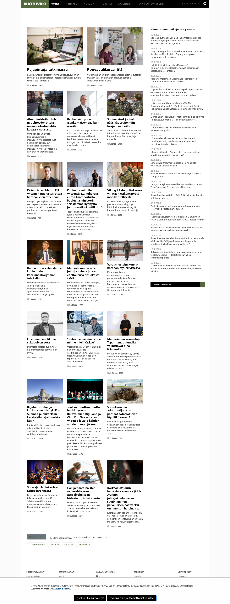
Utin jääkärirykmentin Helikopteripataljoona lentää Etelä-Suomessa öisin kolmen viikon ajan (176, 186)
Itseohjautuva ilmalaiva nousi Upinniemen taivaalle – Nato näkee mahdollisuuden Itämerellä (177, 229)
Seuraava (68, 544)
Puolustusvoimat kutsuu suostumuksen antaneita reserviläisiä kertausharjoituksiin (175, 207)
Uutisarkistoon (162, 284)
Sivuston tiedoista (61, 588)
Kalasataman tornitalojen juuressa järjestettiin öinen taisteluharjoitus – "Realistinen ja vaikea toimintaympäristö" (176, 255)
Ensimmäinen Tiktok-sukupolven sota (41, 340)
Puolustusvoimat (33, 576)
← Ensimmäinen (37, 544)
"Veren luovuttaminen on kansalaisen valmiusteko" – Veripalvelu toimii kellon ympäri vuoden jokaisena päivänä (177, 268)
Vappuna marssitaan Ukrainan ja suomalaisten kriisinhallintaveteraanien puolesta (173, 80)
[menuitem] (56, 3)
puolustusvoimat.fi (189, 3)
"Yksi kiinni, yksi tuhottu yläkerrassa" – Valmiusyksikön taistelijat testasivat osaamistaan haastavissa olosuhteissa (174, 68)
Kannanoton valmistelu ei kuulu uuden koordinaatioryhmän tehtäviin (45, 273)
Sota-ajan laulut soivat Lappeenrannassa (42, 489)
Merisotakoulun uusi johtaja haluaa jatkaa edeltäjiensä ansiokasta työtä (83, 273)
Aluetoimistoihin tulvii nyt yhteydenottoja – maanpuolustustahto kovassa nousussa (42, 124)
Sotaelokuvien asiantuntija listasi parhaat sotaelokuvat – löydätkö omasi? (123, 412)
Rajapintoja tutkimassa (47, 69)
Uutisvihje (138, 576)
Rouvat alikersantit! (104, 69)
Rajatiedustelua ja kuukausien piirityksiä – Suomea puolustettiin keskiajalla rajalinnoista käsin (43, 414)
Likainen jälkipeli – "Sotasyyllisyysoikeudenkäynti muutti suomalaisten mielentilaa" (175, 153)
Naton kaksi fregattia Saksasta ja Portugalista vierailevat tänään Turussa (173, 164)
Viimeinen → (84, 544)
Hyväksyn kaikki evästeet (90, 598)
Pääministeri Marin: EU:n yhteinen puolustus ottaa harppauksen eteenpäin (44, 193)
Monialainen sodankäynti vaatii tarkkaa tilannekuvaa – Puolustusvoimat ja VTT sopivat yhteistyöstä (177, 118)
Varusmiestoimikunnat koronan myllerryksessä (123, 266)
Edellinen (54, 544)
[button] (36, 536)
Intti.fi (61, 576)
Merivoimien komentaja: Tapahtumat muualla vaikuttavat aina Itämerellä (124, 344)
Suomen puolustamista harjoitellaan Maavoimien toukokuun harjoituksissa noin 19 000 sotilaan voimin (177, 218)
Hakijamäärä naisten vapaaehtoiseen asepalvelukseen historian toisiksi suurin (83, 493)
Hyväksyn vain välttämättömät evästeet (132, 598)
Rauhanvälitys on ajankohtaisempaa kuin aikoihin (83, 122)
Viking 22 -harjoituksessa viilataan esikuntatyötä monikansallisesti (124, 193)
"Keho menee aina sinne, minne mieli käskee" (84, 340)
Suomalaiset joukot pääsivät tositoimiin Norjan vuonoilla (121, 122)
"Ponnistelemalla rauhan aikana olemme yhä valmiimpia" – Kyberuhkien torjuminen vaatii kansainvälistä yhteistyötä (173, 141)
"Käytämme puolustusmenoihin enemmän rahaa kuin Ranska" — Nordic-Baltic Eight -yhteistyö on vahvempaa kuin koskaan (177, 54)
